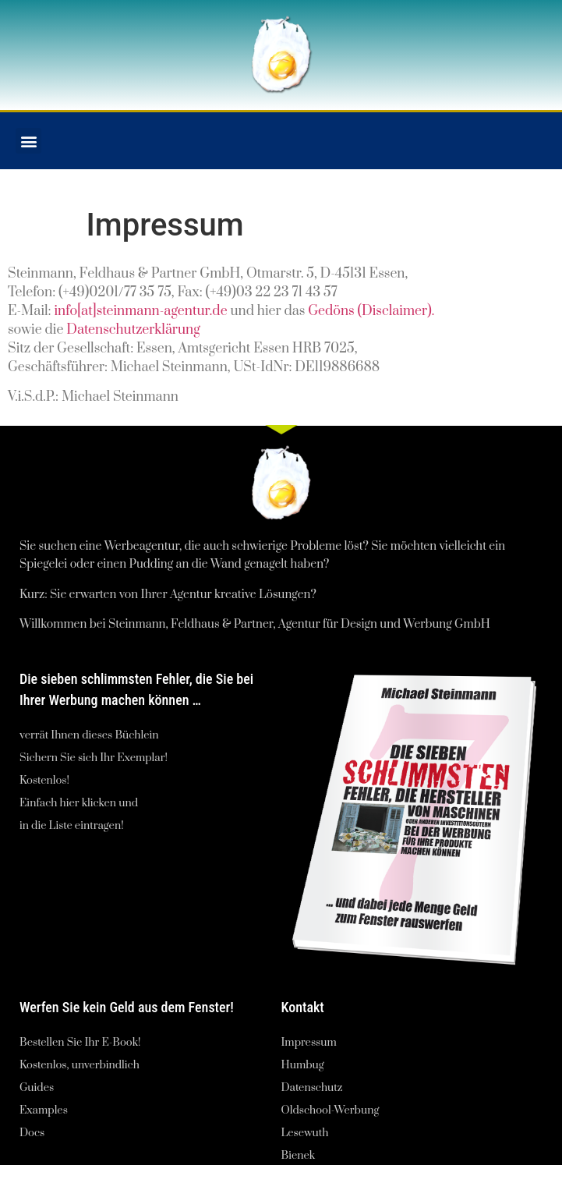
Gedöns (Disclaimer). (371, 311)
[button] (28, 141)
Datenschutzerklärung (133, 329)
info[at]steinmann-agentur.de (140, 311)
